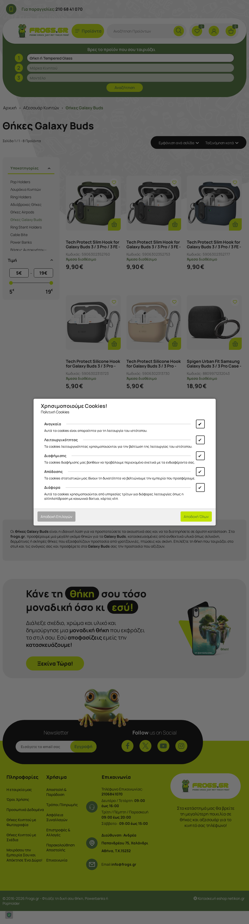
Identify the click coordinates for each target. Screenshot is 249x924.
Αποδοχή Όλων (196, 516)
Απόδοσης (53, 471)
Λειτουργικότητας (61, 439)
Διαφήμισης (55, 455)
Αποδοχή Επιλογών (56, 516)
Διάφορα (52, 487)
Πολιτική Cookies (55, 411)
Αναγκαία (52, 423)
